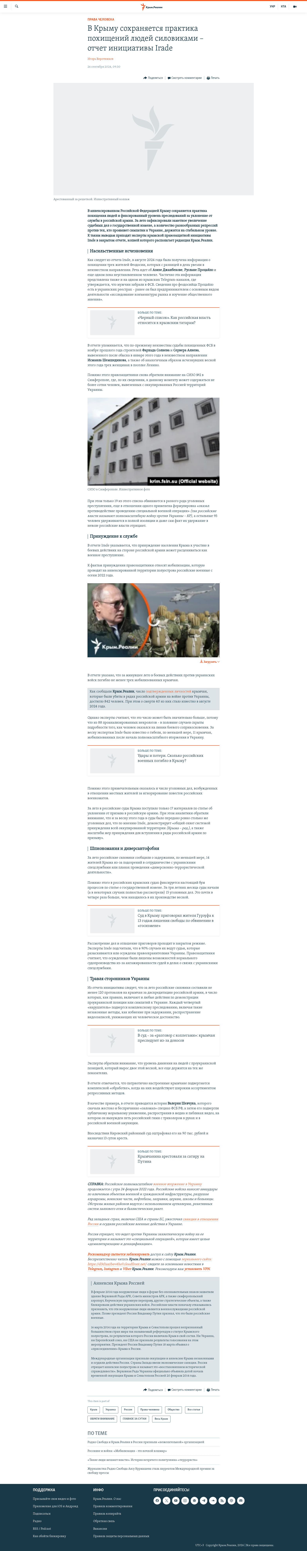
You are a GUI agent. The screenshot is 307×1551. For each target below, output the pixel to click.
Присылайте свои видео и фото (54, 1499)
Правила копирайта (107, 1513)
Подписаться (42, 1513)
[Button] (153, 78)
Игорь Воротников (100, 59)
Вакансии (100, 1528)
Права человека (101, 20)
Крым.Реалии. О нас (107, 1499)
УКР (272, 6)
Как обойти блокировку (49, 1536)
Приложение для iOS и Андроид (55, 1506)
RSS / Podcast (42, 1528)
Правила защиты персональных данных (121, 1536)
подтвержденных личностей (168, 691)
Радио (37, 1521)
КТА (283, 6)
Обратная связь (104, 1521)
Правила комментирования (112, 1506)
